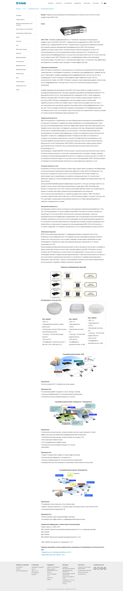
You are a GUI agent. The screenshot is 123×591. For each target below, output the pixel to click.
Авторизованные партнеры (84, 570)
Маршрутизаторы (21, 65)
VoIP (17, 45)
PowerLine (18, 41)
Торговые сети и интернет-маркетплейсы (84, 567)
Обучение (96, 3)
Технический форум (52, 574)
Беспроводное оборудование (23, 33)
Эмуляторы (50, 577)
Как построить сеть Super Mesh (24, 29)
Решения (50, 3)
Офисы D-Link (35, 571)
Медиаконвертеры (21, 69)
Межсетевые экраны (21, 49)
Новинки (18, 569)
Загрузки (49, 572)
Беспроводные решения (47, 8)
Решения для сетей (33, 8)
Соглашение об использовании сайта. (56, 589)
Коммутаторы (20, 73)
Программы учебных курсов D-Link (67, 571)
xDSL (17, 77)
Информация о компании (38, 567)
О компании (68, 3)
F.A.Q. (24, 8)
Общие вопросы (20, 19)
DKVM (17, 37)
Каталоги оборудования (22, 571)
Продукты (59, 3)
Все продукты (19, 567)
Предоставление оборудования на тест (52, 569)
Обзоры (49, 579)
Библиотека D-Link (66, 581)
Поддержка (77, 3)
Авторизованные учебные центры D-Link (68, 574)
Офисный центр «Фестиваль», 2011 (53, 555)
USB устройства (20, 81)
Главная (18, 8)
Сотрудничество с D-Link (68, 580)
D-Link (74, 589)
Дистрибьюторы (82, 574)
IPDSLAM (18, 53)
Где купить (87, 3)
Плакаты (64, 583)
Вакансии (34, 574)
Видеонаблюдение (21, 57)
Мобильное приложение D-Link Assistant (24, 24)
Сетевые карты (20, 61)
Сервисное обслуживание (53, 567)
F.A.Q (48, 576)
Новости (34, 569)
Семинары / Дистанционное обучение (68, 567)
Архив (17, 89)
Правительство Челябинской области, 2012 (56, 552)
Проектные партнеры (83, 572)
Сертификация (35, 572)
